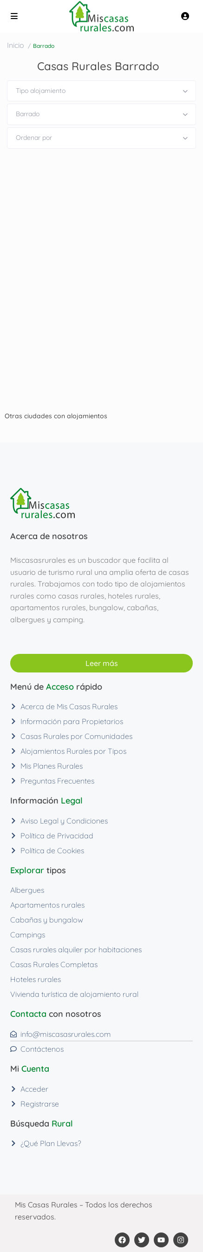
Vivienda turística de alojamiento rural (74, 994)
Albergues (27, 890)
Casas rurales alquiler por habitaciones (76, 949)
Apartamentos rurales (47, 904)
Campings (27, 934)
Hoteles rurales (35, 979)
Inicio (15, 45)
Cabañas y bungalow (46, 919)
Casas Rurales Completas (54, 964)
